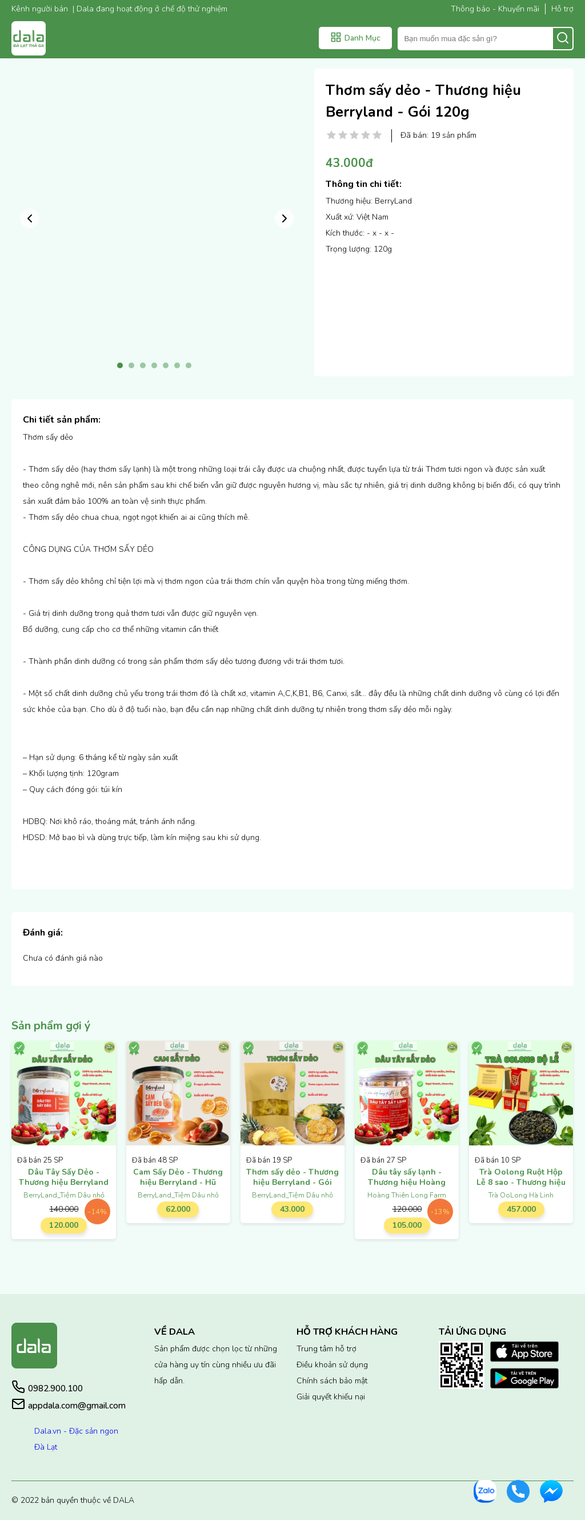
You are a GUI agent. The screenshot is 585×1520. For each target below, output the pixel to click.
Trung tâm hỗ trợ (326, 1348)
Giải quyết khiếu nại (330, 1396)
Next (284, 218)
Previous (29, 218)
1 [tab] (120, 365)
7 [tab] (188, 365)
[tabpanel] (154, 212)
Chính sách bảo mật (331, 1380)
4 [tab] (154, 365)
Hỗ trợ (562, 8)
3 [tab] (143, 365)
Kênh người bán (39, 8)
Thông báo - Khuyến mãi (495, 8)
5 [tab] (166, 365)
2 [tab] (131, 365)
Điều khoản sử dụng (332, 1364)
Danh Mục (355, 37)
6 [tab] (177, 365)
